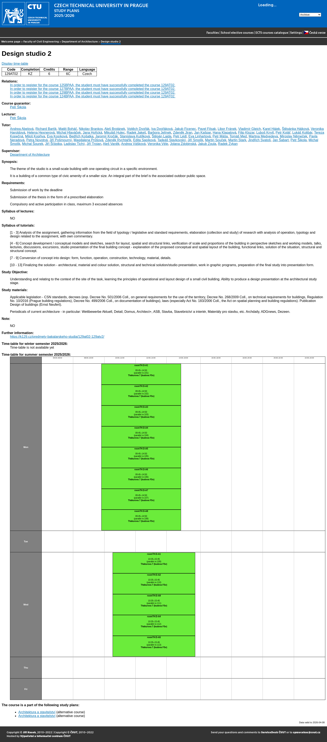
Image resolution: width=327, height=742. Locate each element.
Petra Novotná (37, 140)
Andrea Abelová (22, 129)
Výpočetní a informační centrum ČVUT (45, 735)
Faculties (212, 32)
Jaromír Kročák (106, 136)
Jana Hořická (92, 132)
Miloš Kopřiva (35, 136)
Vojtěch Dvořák (138, 129)
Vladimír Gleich (249, 129)
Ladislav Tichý (74, 144)
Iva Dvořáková (161, 129)
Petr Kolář (283, 132)
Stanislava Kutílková (135, 136)
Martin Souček (215, 140)
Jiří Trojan (94, 144)
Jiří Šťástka (53, 144)
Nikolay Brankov (91, 129)
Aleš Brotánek (114, 129)
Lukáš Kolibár (302, 132)
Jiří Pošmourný (60, 140)
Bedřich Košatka (81, 136)
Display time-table (15, 63)
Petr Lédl (180, 136)
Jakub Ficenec (185, 129)
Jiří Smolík (195, 140)
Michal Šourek (32, 144)
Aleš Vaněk (111, 144)
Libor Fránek (227, 129)
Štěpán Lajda (161, 136)
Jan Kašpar (202, 132)
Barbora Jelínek (159, 132)
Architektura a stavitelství (36, 712)
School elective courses (237, 32)
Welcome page (10, 41)
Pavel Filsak (207, 129)
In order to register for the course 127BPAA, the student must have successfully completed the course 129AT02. (92, 89)
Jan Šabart (281, 140)
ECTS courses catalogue (271, 32)
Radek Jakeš (136, 132)
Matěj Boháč (67, 129)
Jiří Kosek (29, 732)
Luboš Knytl (265, 132)
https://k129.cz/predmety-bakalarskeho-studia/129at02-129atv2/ (57, 336)
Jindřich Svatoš (259, 140)
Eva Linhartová (200, 136)
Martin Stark (237, 140)
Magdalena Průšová (88, 140)
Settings (296, 32)
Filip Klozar (246, 132)
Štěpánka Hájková (295, 129)
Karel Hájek (271, 129)
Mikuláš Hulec (114, 132)
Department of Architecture (80, 41)
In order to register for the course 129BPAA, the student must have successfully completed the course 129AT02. (92, 92)
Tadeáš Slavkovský (171, 140)
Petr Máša (220, 136)
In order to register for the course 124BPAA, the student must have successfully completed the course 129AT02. (92, 96)
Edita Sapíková (144, 140)
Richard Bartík (46, 129)
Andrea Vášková (133, 144)
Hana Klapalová (224, 132)
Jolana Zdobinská (183, 144)
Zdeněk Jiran (182, 132)
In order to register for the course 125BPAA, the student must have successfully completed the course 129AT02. (92, 85)
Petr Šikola (18, 107)
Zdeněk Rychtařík (118, 140)
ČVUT (73, 732)
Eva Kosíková (57, 136)
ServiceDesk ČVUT (273, 732)
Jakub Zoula (207, 144)
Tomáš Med (238, 136)
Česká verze (314, 32)
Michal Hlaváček (69, 132)
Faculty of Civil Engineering (41, 41)
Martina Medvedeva (263, 136)
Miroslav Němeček (293, 136)
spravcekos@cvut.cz (306, 732)
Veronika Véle (157, 144)
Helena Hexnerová (41, 132)
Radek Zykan (228, 144)
